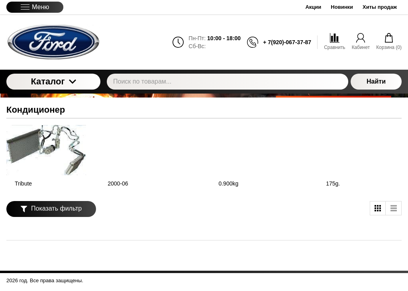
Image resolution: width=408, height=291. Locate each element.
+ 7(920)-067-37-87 (287, 42)
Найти (376, 81)
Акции (313, 7)
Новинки (342, 7)
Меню (35, 7)
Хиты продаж (380, 7)
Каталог (53, 81)
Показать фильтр (51, 208)
